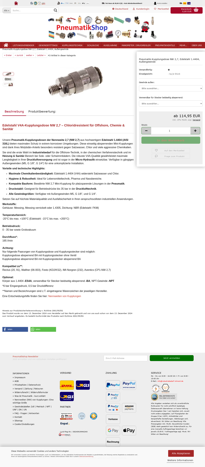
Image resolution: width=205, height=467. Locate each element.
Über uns (197, 47)
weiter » (30, 63)
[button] (120, 10)
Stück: (144, 132)
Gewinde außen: (147, 90)
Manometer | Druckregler (136, 47)
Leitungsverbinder (23, 47)
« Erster (8, 63)
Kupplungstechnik (72, 47)
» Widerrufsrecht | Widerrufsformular (30, 400)
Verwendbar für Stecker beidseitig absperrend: (161, 105)
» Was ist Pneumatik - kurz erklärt (29, 404)
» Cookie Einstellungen (23, 432)
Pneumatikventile (165, 47)
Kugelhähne (110, 47)
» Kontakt (17, 424)
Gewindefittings (48, 47)
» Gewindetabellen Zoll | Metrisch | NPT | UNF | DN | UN (32, 415)
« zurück (19, 63)
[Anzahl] (171, 138)
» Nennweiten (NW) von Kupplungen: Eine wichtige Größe (33, 408)
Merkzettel (161, 10)
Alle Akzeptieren (181, 453)
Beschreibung (14, 119)
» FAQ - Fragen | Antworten (26, 421)
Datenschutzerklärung (86, 456)
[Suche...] (6, 10)
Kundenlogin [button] (141, 10)
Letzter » (41, 63)
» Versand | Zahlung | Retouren (28, 396)
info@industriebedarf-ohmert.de (170, 389)
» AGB (16, 389)
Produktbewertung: (42, 119)
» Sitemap (17, 428)
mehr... (183, 47)
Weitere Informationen (180, 460)
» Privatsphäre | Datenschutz (27, 392)
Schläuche (93, 47)
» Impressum (19, 385)
